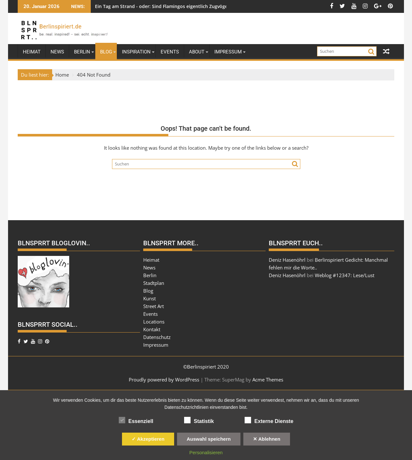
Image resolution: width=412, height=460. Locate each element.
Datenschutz (157, 337)
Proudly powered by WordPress (164, 379)
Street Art (153, 306)
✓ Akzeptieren (148, 439)
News (57, 52)
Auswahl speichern (209, 439)
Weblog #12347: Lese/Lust (344, 275)
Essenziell (136, 420)
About (196, 52)
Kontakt (151, 329)
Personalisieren (205, 452)
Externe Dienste (269, 420)
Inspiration (136, 52)
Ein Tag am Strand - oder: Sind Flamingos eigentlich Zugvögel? (163, 6)
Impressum (228, 52)
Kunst (149, 298)
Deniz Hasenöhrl (287, 260)
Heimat (32, 52)
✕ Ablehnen (266, 439)
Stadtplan (153, 283)
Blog (106, 52)
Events (170, 52)
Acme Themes (267, 379)
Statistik (199, 420)
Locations (153, 321)
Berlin (82, 52)
